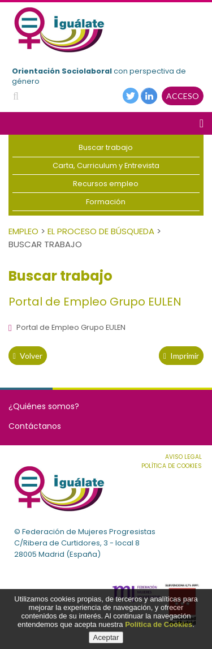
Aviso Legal (183, 457)
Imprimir (181, 355)
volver (27, 355)
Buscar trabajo (106, 147)
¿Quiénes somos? (43, 406)
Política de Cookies (158, 624)
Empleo (23, 231)
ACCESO (182, 96)
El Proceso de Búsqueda (100, 231)
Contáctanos (34, 426)
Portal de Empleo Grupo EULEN (67, 327)
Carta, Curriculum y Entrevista (106, 165)
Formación (106, 202)
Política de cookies (171, 466)
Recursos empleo (106, 183)
